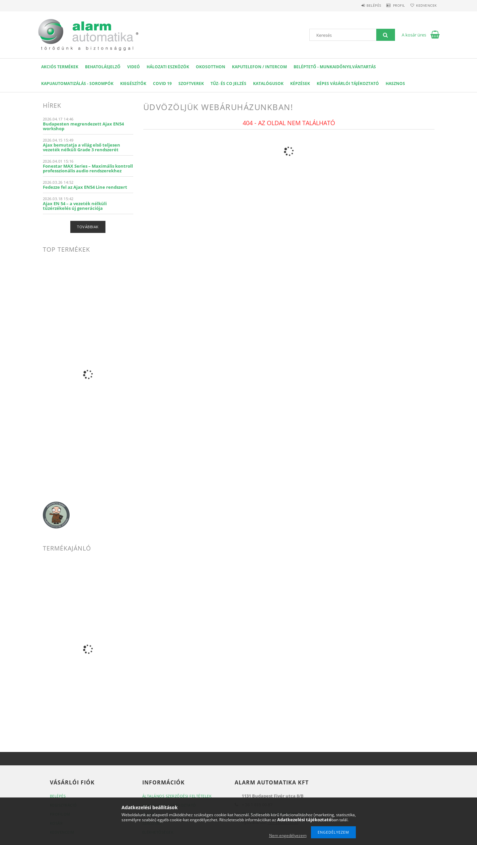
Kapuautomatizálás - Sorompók (77, 83)
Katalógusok (268, 83)
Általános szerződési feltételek (177, 795)
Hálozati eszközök (168, 67)
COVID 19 (162, 83)
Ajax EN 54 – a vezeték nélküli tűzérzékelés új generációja (75, 205)
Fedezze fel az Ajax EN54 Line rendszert (85, 187)
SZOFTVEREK (191, 83)
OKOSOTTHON (210, 67)
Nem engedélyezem (288, 835)
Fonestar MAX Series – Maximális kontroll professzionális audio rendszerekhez (88, 168)
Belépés (362, 5)
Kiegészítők (133, 83)
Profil (392, 5)
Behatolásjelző (103, 67)
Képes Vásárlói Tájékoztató (348, 83)
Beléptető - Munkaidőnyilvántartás (335, 67)
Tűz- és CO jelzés (228, 83)
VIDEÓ (133, 67)
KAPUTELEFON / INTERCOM (259, 67)
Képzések (300, 83)
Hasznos (395, 83)
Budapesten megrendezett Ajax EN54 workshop (83, 126)
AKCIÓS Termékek (59, 67)
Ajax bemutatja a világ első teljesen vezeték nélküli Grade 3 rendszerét (81, 147)
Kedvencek (424, 5)
